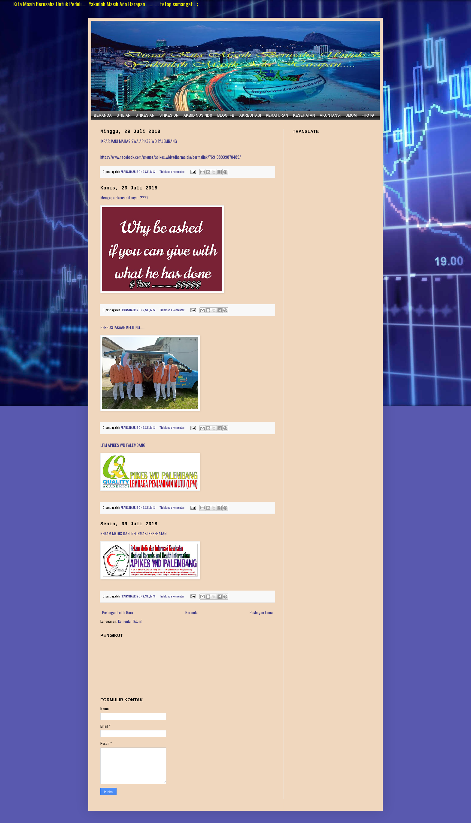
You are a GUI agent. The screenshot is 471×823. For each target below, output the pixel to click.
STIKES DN (168, 115)
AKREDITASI (250, 115)
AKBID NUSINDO (197, 115)
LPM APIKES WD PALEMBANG (122, 445)
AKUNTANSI (330, 115)
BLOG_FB (225, 115)
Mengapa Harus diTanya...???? (124, 197)
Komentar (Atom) (130, 621)
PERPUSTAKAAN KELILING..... (122, 327)
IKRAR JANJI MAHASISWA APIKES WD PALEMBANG (138, 141)
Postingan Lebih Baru (117, 612)
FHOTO (367, 115)
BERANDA (103, 115)
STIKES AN (145, 115)
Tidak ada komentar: (173, 171)
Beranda (191, 612)
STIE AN (124, 115)
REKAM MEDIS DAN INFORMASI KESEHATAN (133, 533)
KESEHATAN (304, 115)
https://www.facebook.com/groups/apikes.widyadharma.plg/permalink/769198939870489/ (170, 157)
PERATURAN (277, 115)
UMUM (351, 115)
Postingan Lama (261, 612)
